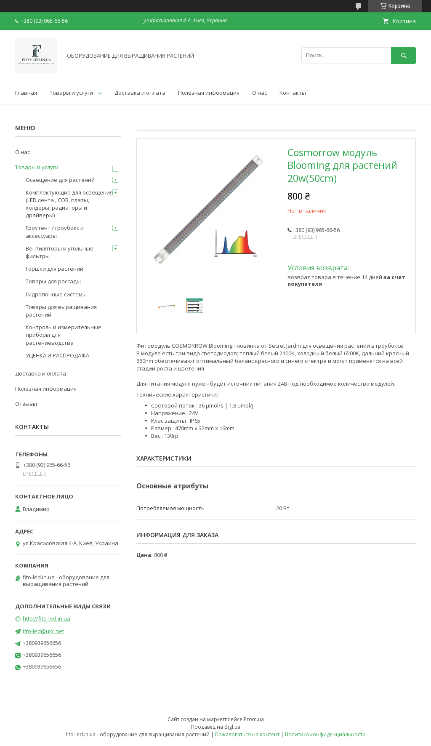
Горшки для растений (54, 268)
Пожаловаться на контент (247, 734)
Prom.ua (254, 719)
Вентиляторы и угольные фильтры (59, 252)
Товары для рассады (53, 281)
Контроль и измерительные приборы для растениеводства (63, 334)
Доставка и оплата (139, 92)
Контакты (292, 92)
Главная (26, 92)
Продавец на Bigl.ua (215, 726)
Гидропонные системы (56, 294)
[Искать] (403, 55)
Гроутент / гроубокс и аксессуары (55, 231)
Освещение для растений (60, 180)
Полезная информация (208, 92)
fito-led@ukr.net (43, 631)
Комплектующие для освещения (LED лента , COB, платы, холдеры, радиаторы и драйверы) (69, 204)
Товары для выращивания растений (61, 310)
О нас (259, 92)
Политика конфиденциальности (325, 734)
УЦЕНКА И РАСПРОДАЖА (57, 355)
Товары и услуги (71, 92)
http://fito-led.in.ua (46, 618)
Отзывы (26, 404)
